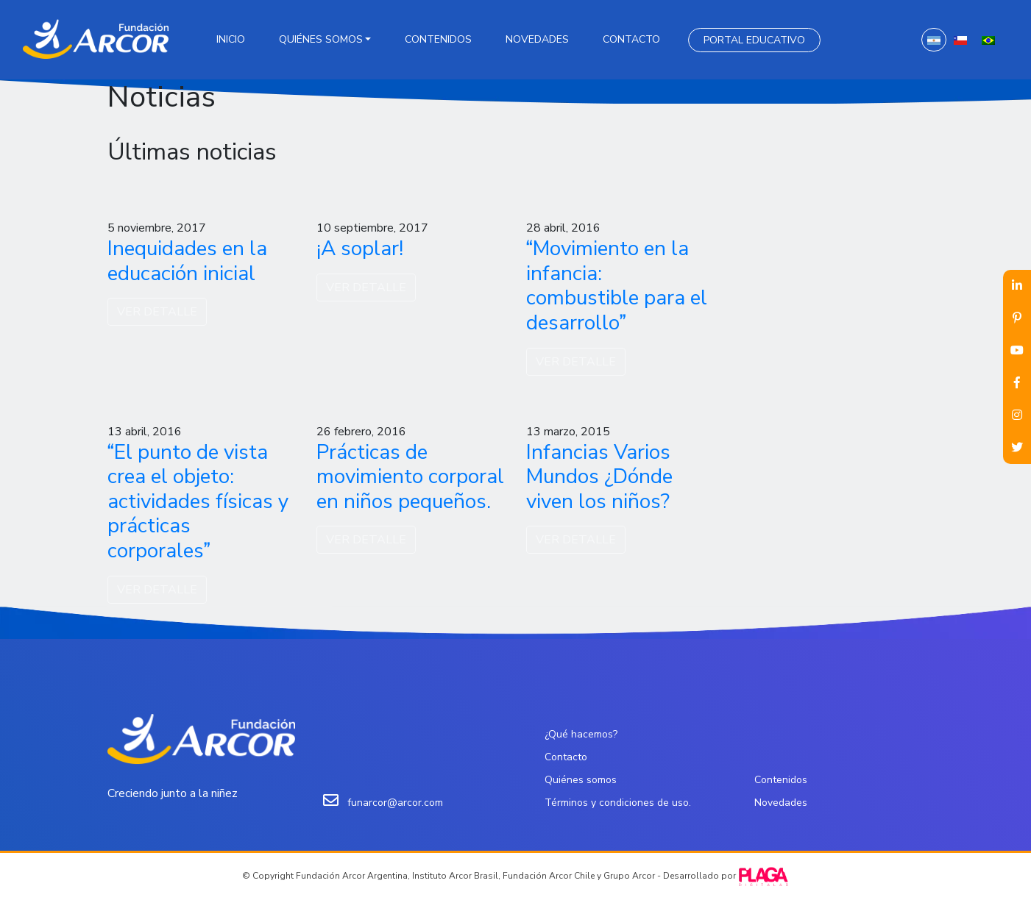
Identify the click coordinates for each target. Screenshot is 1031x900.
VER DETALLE (157, 312)
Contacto (631, 39)
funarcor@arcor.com (395, 803)
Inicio (230, 39)
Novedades (537, 39)
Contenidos (438, 39)
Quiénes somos (321, 39)
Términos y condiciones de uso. (618, 803)
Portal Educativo (754, 40)
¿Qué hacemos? (581, 734)
